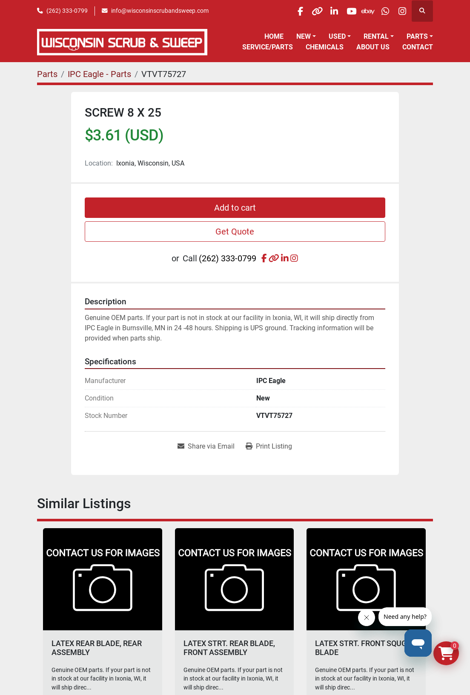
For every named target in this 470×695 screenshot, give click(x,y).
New (303, 36)
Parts (417, 36)
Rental (376, 36)
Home (274, 36)
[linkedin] (313, 11)
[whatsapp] (378, 11)
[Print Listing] (269, 446)
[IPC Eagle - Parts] (99, 74)
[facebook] (270, 11)
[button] (306, 36)
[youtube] (335, 11)
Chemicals (325, 47)
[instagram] (400, 11)
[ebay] (356, 11)
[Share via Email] (206, 446)
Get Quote (234, 231)
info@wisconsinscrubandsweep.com (160, 10)
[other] (291, 11)
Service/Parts (267, 47)
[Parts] (47, 74)
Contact (417, 47)
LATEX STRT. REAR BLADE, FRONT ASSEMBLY (229, 648)
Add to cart (235, 208)
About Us (373, 47)
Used (337, 36)
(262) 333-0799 (67, 10)
